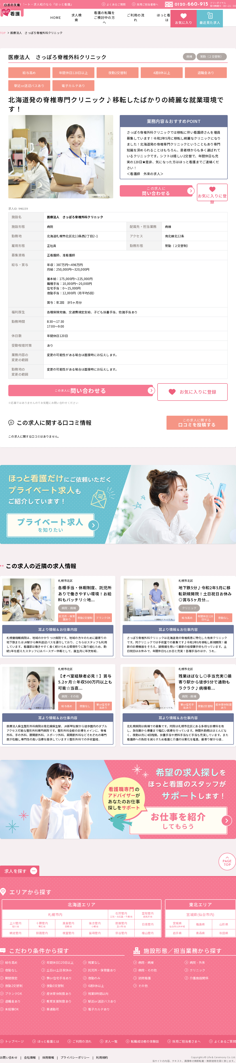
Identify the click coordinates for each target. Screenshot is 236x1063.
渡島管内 (68, 920)
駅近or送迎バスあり (99, 997)
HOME (55, 17)
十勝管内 (42, 920)
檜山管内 (148, 929)
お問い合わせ (8, 1053)
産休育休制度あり (56, 989)
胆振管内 (121, 920)
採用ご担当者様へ (145, 4)
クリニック (195, 966)
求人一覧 (108, 1037)
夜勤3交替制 (53, 982)
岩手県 (177, 929)
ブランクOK (11, 989)
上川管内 (15, 920)
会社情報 (30, 1053)
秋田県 (223, 929)
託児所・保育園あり (99, 966)
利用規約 (102, 1053)
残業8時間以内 (96, 989)
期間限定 (8, 974)
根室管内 (68, 929)
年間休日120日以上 (58, 958)
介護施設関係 (196, 974)
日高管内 (148, 920)
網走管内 (15, 929)
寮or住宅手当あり (57, 974)
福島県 (200, 920)
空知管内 (148, 910)
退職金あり (10, 997)
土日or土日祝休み (57, 966)
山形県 (223, 920)
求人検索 (76, 17)
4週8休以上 (93, 982)
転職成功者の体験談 (142, 1037)
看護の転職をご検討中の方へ (104, 17)
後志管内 (95, 920)
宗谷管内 (121, 929)
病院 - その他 (145, 966)
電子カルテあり (96, 1005)
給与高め (8, 958)
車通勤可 (50, 1005)
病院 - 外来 (195, 958)
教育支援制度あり (56, 997)
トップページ (12, 1037)
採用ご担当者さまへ (184, 1037)
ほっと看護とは (167, 17)
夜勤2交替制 (11, 982)
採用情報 (48, 1053)
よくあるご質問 (113, 4)
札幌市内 (55, 910)
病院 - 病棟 (143, 958)
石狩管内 (121, 910)
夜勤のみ (92, 974)
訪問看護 (142, 974)
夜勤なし (8, 966)
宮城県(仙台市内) (200, 910)
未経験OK (9, 1005)
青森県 (200, 929)
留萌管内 (95, 929)
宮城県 (177, 920)
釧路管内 (42, 929)
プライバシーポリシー (75, 1053)
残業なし (92, 958)
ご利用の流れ (135, 17)
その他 (140, 982)
